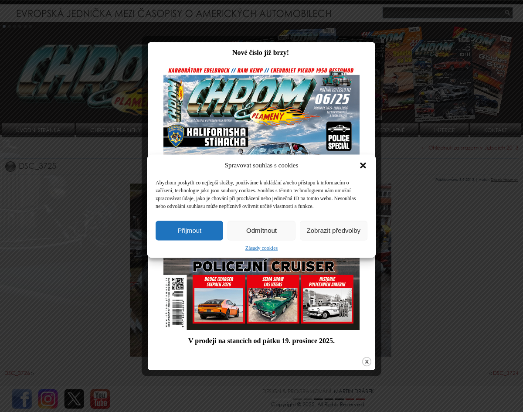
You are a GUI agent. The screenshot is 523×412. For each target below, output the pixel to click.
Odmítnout (261, 230)
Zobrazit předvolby (333, 230)
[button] (363, 165)
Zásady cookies (261, 248)
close (365, 364)
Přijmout (189, 230)
